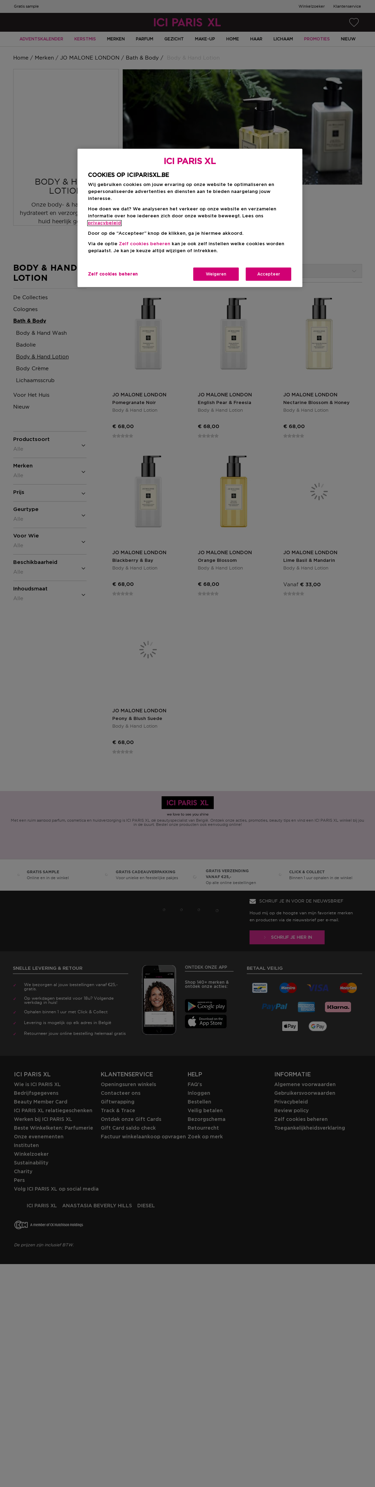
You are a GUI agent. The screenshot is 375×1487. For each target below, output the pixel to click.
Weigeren (216, 274)
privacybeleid (104, 223)
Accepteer (268, 274)
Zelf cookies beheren (144, 244)
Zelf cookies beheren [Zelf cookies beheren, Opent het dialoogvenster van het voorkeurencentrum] (113, 274)
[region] (190, 218)
